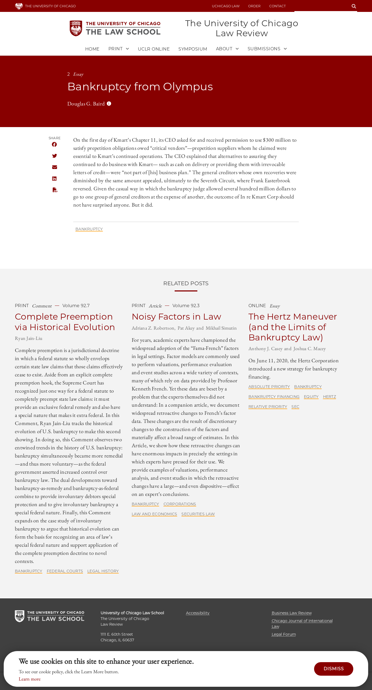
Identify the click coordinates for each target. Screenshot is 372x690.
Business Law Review (292, 613)
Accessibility (198, 613)
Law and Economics (154, 514)
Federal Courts (65, 571)
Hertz (329, 397)
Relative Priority (267, 407)
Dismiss (334, 668)
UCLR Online (154, 49)
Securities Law (198, 514)
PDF (54, 191)
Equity (311, 397)
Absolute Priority (269, 387)
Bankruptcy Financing (274, 397)
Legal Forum (284, 634)
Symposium (192, 49)
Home (92, 49)
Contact (277, 6)
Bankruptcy (89, 229)
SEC (295, 407)
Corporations (180, 504)
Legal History (103, 571)
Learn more (30, 679)
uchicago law (226, 6)
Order (254, 6)
